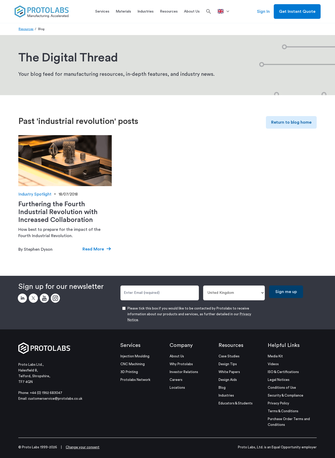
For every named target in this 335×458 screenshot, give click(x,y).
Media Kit (275, 356)
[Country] (234, 292)
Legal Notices (278, 379)
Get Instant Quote (297, 11)
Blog (222, 387)
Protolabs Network (135, 379)
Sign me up (286, 292)
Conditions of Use (282, 387)
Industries (226, 395)
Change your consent (82, 447)
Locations (177, 387)
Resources (26, 29)
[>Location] (225, 11)
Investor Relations (184, 372)
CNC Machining (132, 364)
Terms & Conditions (283, 411)
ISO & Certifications (283, 372)
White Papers (229, 372)
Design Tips (228, 364)
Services (130, 345)
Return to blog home (291, 122)
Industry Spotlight (34, 194)
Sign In (263, 11)
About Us (177, 356)
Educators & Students (236, 403)
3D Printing (129, 372)
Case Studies (229, 356)
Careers (176, 379)
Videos (273, 364)
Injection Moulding (134, 356)
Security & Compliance (285, 395)
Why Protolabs (181, 364)
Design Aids (228, 379)
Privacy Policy (278, 403)
